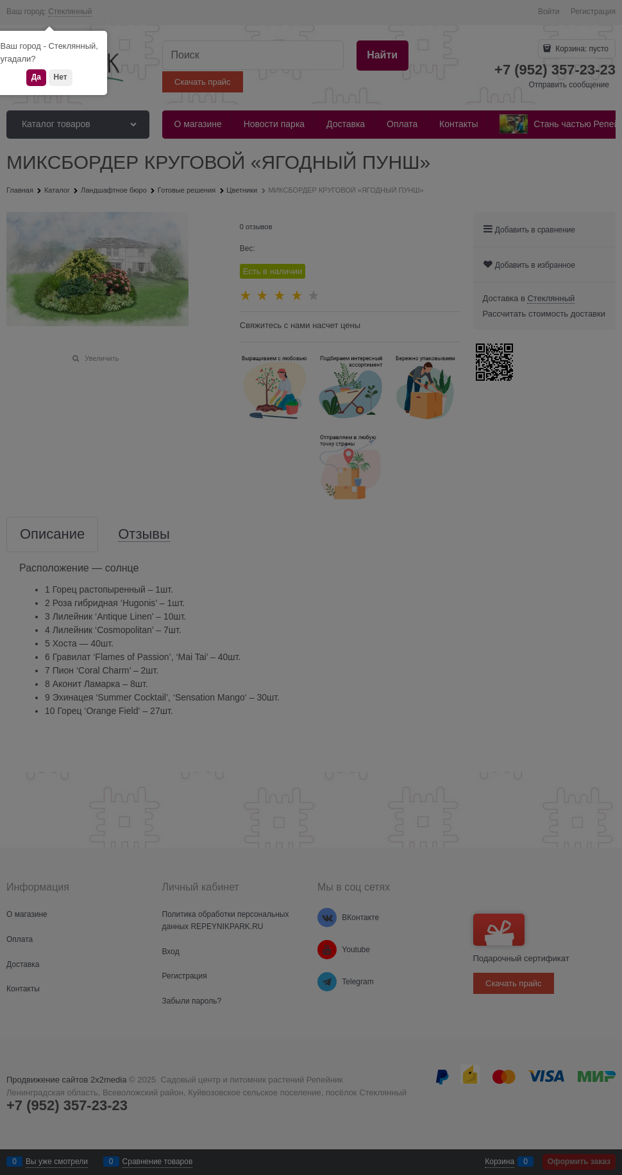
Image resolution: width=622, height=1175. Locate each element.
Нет (60, 77)
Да (36, 77)
